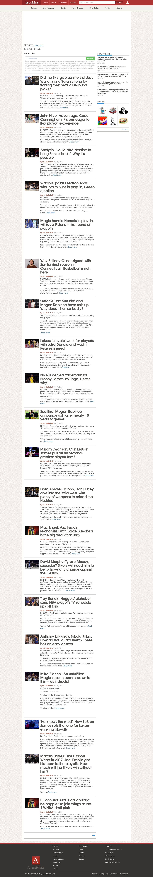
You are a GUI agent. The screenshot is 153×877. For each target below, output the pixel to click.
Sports (119, 8)
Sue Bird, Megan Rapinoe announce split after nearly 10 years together (64, 415)
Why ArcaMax (110, 856)
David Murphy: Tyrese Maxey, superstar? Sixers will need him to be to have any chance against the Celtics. (67, 566)
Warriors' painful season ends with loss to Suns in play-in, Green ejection (67, 186)
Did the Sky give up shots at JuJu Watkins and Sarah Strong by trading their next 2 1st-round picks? (66, 82)
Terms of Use (114, 874)
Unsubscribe (124, 874)
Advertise (95, 874)
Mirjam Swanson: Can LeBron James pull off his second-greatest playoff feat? (64, 452)
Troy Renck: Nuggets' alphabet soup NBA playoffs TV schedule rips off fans (65, 602)
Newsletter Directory (112, 862)
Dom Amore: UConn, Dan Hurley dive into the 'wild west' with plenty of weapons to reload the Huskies (67, 494)
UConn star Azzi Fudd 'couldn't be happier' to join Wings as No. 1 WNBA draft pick (66, 803)
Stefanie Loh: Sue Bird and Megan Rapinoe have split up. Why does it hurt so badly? (64, 304)
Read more (64, 107)
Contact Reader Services (113, 849)
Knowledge (94, 8)
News (81, 849)
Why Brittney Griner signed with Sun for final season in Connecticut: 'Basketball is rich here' (65, 266)
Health (63, 8)
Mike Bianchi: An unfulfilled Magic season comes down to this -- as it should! (65, 677)
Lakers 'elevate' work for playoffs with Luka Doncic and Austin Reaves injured (67, 344)
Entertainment (48, 8)
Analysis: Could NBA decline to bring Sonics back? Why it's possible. (65, 153)
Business (34, 8)
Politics (107, 8)
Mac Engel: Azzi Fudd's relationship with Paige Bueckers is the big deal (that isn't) (66, 530)
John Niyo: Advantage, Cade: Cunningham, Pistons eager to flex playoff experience (64, 119)
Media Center (110, 859)
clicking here (75, 70)
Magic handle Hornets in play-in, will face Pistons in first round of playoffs (67, 224)
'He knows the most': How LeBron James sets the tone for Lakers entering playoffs (67, 725)
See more (125, 129)
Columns (82, 856)
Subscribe (90, 58)
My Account (109, 853)
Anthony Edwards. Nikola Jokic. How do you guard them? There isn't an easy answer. (66, 639)
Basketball (49, 93)
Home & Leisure (78, 8)
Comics (81, 853)
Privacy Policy (104, 874)
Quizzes (81, 859)
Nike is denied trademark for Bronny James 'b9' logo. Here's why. (65, 378)
